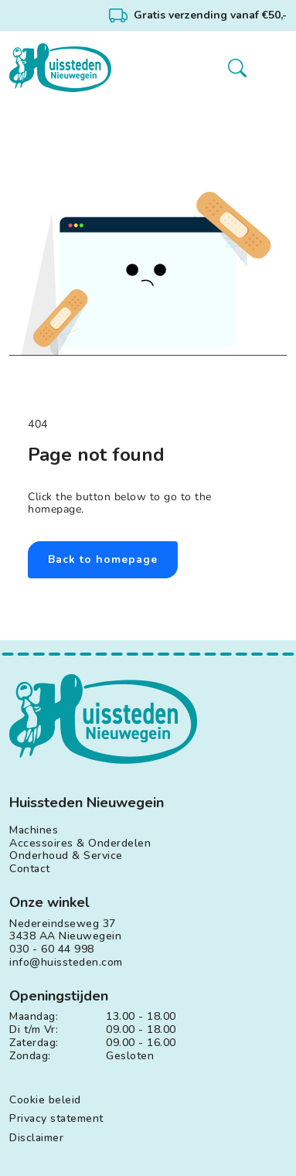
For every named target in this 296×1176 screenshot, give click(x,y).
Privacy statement (56, 1119)
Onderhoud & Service (66, 856)
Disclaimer (36, 1138)
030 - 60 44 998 (51, 949)
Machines (33, 830)
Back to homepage (103, 559)
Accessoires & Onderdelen (80, 843)
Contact (29, 869)
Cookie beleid (45, 1100)
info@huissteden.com (66, 963)
